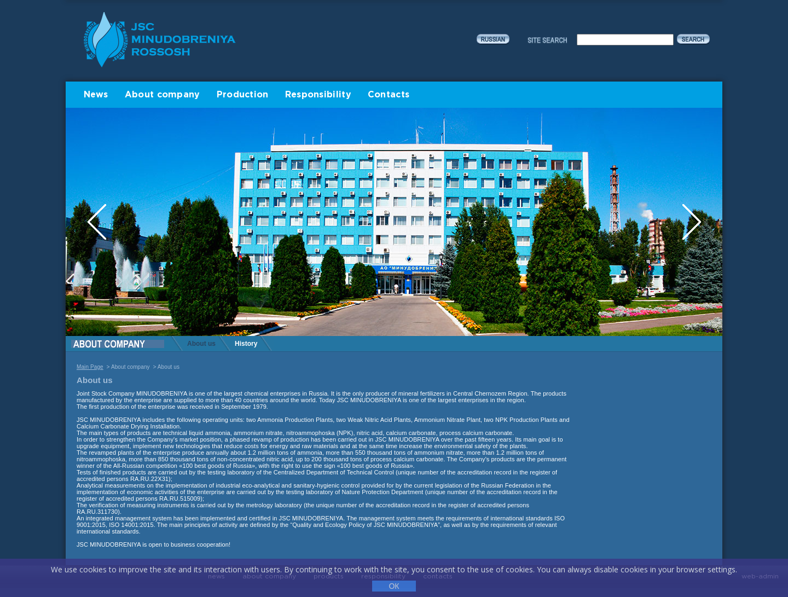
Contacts (388, 95)
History (246, 343)
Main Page (90, 367)
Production (243, 95)
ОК (394, 586)
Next (691, 222)
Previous (98, 222)
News (96, 95)
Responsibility (318, 95)
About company (162, 95)
